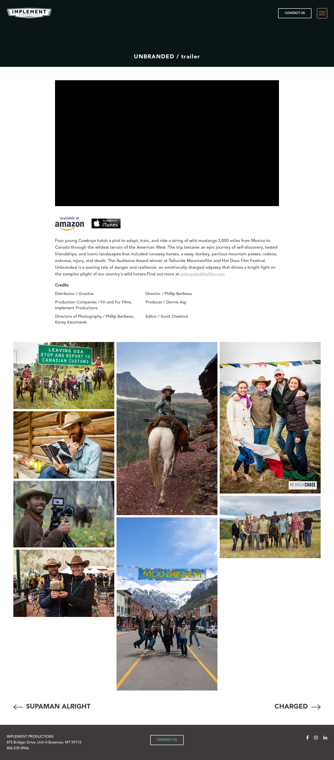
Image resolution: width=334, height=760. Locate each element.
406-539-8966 (18, 748)
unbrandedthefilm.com (202, 274)
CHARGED (298, 707)
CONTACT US (295, 13)
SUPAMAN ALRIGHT (51, 707)
